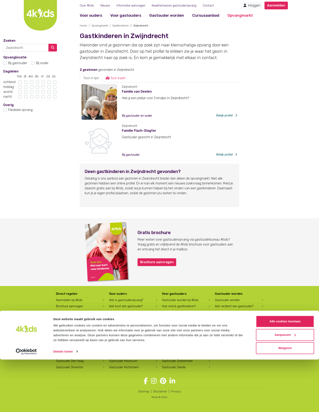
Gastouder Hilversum (123, 361)
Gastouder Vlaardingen (177, 355)
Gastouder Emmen (121, 336)
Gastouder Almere (68, 330)
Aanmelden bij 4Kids (69, 300)
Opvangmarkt (240, 15)
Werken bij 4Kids (225, 336)
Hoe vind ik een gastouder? (127, 312)
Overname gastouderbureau (233, 342)
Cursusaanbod (205, 15)
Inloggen (252, 5)
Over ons (221, 330)
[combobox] (26, 48)
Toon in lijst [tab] (91, 78)
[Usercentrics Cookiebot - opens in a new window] (26, 404)
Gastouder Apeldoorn (70, 348)
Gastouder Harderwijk (123, 355)
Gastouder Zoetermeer (177, 361)
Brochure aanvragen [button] (157, 262)
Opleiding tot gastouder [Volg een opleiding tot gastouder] (231, 312)
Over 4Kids (87, 5)
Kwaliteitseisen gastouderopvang (174, 5)
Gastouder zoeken (69, 323)
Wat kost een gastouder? (126, 306)
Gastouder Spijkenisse (177, 336)
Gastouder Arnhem (68, 355)
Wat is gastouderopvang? (126, 300)
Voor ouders (91, 15)
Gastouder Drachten (122, 330)
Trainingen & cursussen (177, 312)
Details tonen (63, 404)
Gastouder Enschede (123, 342)
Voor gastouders (125, 15)
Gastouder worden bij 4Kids (180, 300)
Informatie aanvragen (131, 5)
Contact (208, 5)
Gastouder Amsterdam (71, 342)
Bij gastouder (17, 63)
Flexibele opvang (20, 110)
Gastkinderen (120, 25)
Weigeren (285, 400)
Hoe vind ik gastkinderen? (179, 306)
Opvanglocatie (15, 57)
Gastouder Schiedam (176, 330)
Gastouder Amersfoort (71, 336)
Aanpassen (285, 387)
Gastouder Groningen (123, 348)
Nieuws (105, 5)
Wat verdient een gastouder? (234, 306)
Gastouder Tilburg (174, 342)
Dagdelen (11, 71)
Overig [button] (8, 105)
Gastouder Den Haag (70, 361)
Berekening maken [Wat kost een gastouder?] (68, 312)
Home (83, 25)
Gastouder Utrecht (174, 348)
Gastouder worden (166, 15)
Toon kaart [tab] (116, 78)
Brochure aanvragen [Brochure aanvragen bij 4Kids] (69, 306)
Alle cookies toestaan (284, 374)
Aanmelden (276, 5)
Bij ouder (42, 63)
